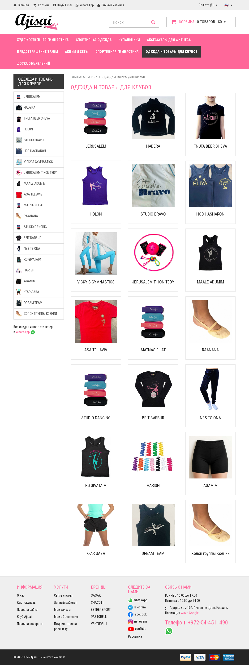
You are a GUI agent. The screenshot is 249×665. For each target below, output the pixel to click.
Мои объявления (66, 617)
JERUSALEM (96, 146)
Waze (184, 613)
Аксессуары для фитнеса (169, 40)
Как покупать (26, 602)
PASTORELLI (99, 617)
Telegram (137, 607)
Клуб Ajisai (24, 617)
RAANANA (210, 349)
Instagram (137, 621)
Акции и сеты (76, 52)
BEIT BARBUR (153, 417)
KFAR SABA (95, 553)
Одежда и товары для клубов (171, 52)
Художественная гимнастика (43, 40)
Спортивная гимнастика (117, 52)
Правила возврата (30, 624)
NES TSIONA (210, 417)
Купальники (129, 40)
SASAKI (96, 595)
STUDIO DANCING (96, 417)
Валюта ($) (208, 5)
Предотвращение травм (37, 52)
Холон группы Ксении (210, 553)
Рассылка (135, 636)
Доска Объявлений (33, 63)
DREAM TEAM (153, 553)
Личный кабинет (65, 602)
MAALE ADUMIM (210, 281)
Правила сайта (27, 609)
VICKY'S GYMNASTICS (96, 281)
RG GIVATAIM (96, 485)
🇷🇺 (228, 5)
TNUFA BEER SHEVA (210, 146)
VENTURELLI (99, 624)
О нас (21, 595)
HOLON (96, 214)
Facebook (137, 614)
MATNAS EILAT (153, 349)
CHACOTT (97, 602)
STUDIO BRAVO (153, 214)
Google (194, 613)
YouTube (137, 629)
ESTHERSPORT (101, 609)
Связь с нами (63, 595)
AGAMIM (210, 485)
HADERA (153, 146)
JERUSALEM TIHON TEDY (153, 281)
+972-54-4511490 (208, 622)
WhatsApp (25, 332)
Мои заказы (62, 609)
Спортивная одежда (94, 40)
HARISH (153, 485)
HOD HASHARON (210, 214)
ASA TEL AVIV (95, 349)
